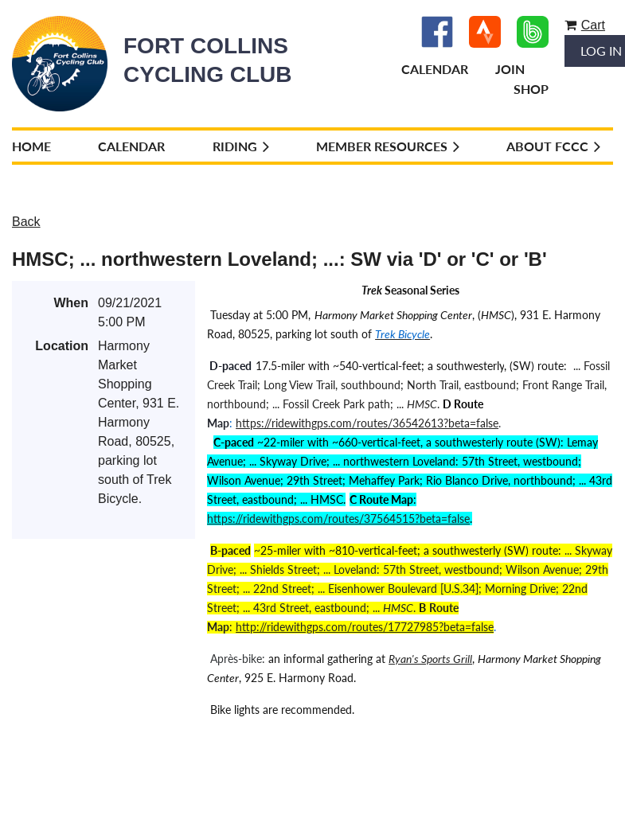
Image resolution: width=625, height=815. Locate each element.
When (70, 303)
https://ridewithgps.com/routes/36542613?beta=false (367, 423)
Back (26, 221)
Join (510, 68)
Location (61, 346)
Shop (531, 88)
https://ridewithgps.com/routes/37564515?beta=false (338, 518)
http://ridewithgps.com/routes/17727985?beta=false (365, 627)
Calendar (434, 68)
